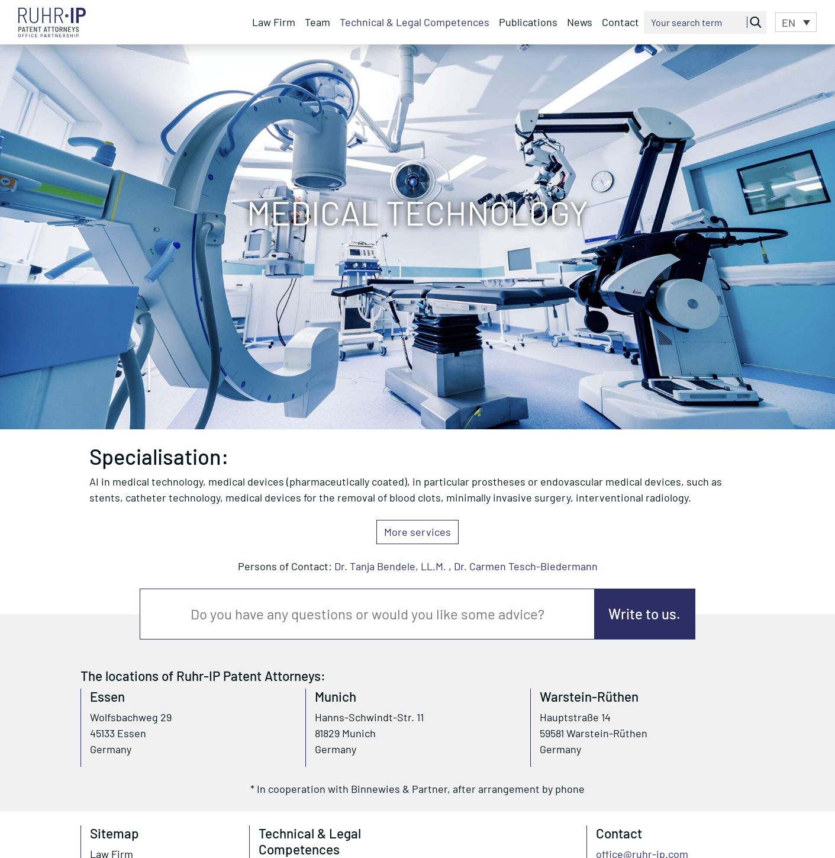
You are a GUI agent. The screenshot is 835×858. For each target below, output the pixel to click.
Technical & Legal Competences (414, 21)
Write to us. (644, 613)
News (579, 21)
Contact (620, 21)
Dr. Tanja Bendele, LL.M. (390, 566)
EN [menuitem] (788, 23)
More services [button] (417, 531)
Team (317, 21)
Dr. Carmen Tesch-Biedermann (526, 566)
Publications (528, 21)
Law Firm (273, 21)
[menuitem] (796, 21)
